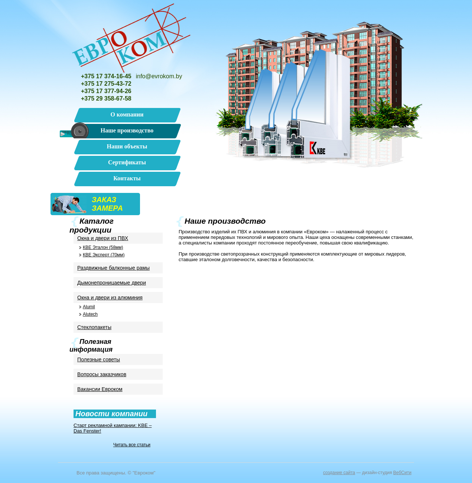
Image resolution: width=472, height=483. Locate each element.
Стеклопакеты (94, 327)
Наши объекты (127, 146)
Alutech (90, 314)
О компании (127, 114)
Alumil (89, 306)
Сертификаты (127, 162)
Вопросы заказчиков (101, 374)
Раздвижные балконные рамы (113, 268)
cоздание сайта (339, 472)
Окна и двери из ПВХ (102, 238)
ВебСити (402, 472)
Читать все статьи (131, 444)
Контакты (127, 178)
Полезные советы (98, 359)
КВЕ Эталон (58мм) (103, 247)
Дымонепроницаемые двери (111, 283)
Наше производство (127, 130)
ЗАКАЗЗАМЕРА (107, 204)
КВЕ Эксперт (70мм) (104, 254)
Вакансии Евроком (100, 389)
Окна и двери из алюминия (110, 297)
